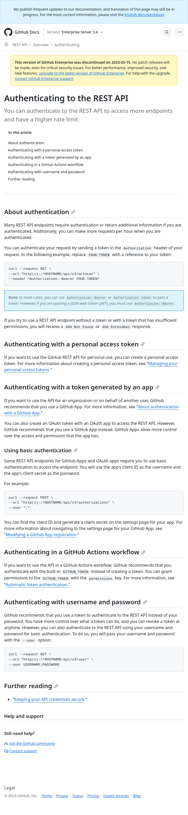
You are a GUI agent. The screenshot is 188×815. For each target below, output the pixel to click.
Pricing (93, 795)
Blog (137, 795)
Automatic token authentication (36, 584)
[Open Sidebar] (6, 44)
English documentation (144, 14)
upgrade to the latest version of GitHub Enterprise (81, 73)
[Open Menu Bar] (179, 32)
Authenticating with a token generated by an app (81, 387)
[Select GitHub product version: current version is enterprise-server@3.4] (75, 32)
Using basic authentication (41, 450)
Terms (47, 795)
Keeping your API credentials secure (49, 699)
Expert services (116, 795)
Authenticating (66, 44)
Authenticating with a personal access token (74, 344)
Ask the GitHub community (29, 743)
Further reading (31, 685)
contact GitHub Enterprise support (44, 78)
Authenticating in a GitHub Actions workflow (74, 552)
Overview (41, 44)
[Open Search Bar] (167, 32)
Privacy (62, 795)
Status (78, 795)
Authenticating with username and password (75, 602)
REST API (19, 44)
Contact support (20, 750)
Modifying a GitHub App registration (41, 534)
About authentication (39, 211)
